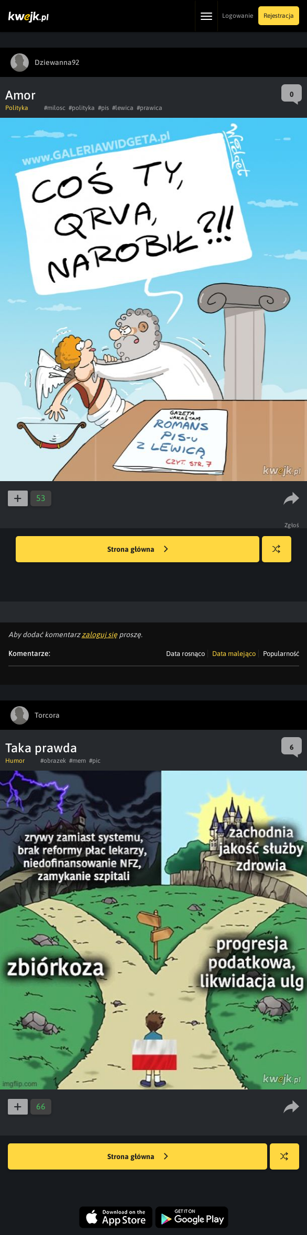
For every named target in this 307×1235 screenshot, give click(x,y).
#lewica (123, 108)
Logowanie (237, 15)
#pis (103, 108)
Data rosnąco (185, 654)
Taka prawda (41, 748)
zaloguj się (99, 634)
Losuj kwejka (280, 554)
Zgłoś (292, 525)
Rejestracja (279, 15)
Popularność (281, 654)
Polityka (16, 108)
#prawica (149, 108)
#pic (95, 760)
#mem (77, 760)
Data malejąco (234, 654)
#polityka (82, 108)
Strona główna (137, 549)
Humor (15, 760)
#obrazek (53, 760)
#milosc (54, 108)
